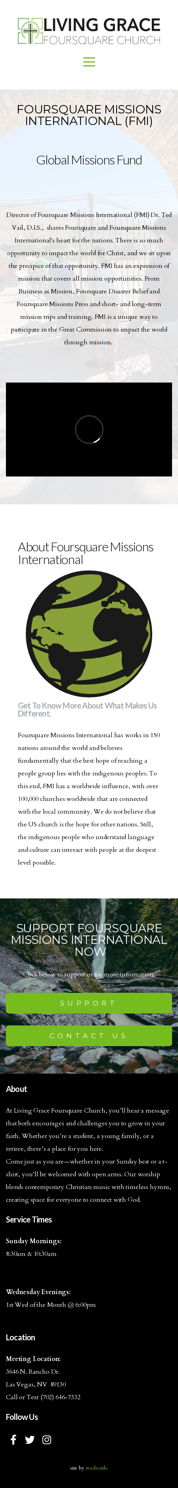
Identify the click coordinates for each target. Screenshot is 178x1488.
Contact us (89, 1036)
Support (89, 1003)
